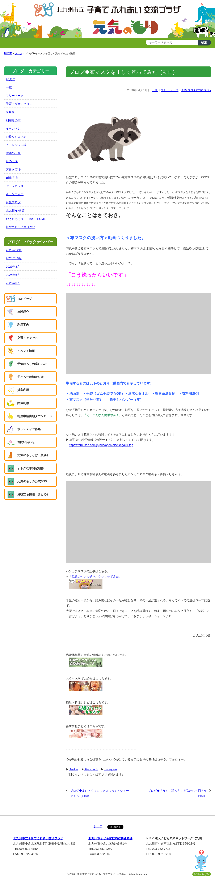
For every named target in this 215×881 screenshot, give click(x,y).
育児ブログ (13, 202)
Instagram (110, 769)
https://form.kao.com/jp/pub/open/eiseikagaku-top (101, 445)
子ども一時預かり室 (30, 377)
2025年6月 (13, 274)
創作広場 (12, 177)
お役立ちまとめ (16, 136)
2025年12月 (14, 250)
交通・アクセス (27, 338)
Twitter (73, 769)
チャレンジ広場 (16, 145)
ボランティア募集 (29, 429)
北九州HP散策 (15, 210)
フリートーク (169, 90)
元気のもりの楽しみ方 (32, 364)
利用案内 (23, 324)
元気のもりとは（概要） (33, 455)
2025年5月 (13, 283)
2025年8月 (13, 266)
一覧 (155, 90)
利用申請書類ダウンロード (34, 416)
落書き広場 (13, 169)
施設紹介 (23, 311)
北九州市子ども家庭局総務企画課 (110, 838)
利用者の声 (13, 120)
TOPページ (24, 298)
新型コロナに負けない (196, 90)
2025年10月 (14, 258)
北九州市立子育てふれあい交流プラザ (38, 838)
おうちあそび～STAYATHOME (26, 219)
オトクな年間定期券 (30, 468)
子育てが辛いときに (19, 103)
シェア (98, 826)
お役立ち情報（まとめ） (33, 494)
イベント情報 (26, 351)
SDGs (10, 112)
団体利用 (23, 403)
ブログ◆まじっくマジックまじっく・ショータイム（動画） (99, 793)
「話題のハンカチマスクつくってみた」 (95, 576)
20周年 (10, 79)
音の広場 (12, 161)
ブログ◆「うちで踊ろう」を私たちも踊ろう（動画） (177, 793)
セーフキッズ (15, 186)
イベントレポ (15, 128)
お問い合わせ (26, 442)
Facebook (91, 769)
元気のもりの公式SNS (32, 481)
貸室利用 (23, 390)
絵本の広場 (13, 153)
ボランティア (15, 194)
